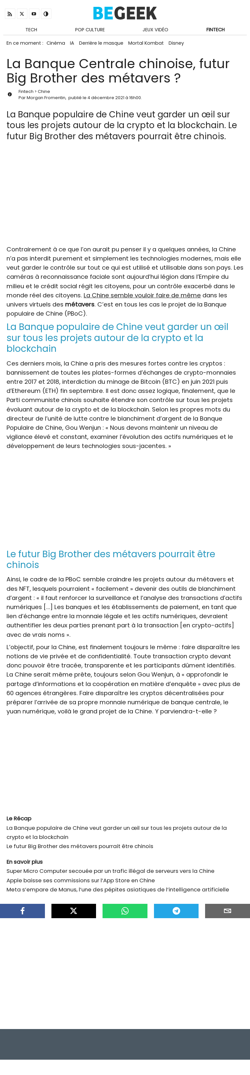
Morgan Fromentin (46, 101)
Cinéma (56, 45)
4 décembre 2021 (106, 101)
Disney (184, 45)
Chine (44, 95)
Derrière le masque (106, 45)
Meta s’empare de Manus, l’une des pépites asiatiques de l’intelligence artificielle (118, 893)
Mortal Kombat (152, 45)
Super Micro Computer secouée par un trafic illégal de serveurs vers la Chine (111, 874)
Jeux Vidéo (155, 30)
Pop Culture (90, 30)
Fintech (215, 30)
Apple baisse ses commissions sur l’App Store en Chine (81, 884)
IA (75, 45)
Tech (31, 30)
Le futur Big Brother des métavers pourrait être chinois (80, 850)
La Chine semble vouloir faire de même (142, 299)
